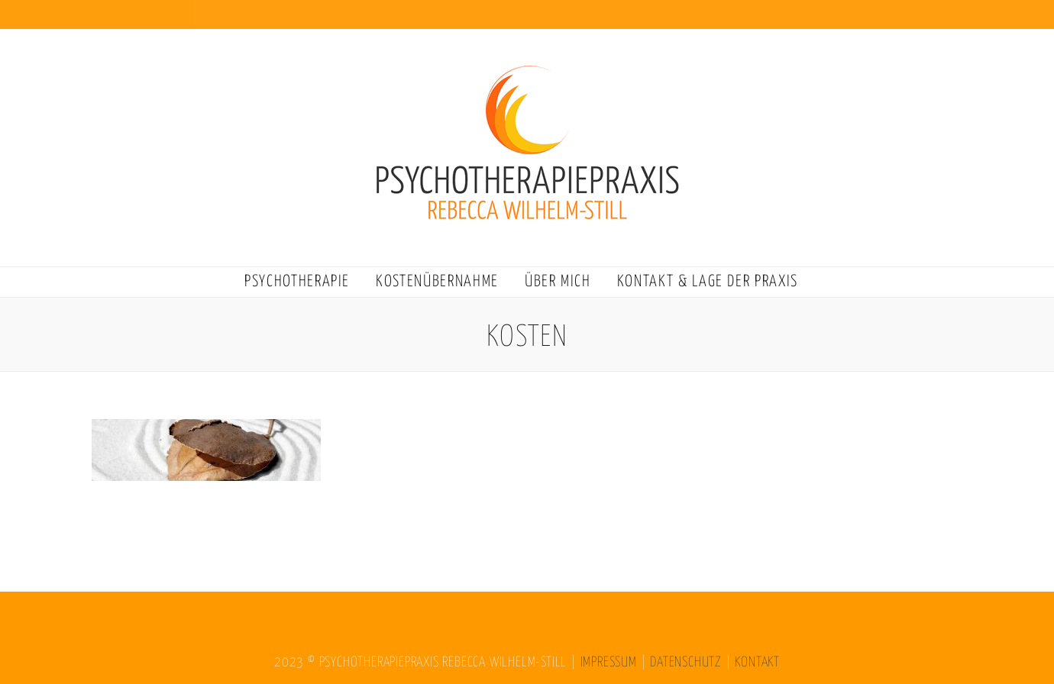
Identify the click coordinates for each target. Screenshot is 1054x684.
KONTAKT (757, 662)
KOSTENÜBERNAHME (437, 281)
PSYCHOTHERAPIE (297, 281)
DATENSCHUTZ (686, 662)
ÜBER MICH (558, 281)
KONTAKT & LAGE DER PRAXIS (707, 281)
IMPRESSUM (608, 662)
